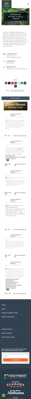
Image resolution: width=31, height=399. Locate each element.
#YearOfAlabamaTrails (12, 282)
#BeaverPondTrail (11, 283)
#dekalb (8, 158)
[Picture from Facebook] (10, 222)
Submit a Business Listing (10, 313)
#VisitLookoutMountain (12, 157)
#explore (13, 158)
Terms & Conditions (8, 317)
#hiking (19, 285)
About (4, 305)
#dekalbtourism (10, 281)
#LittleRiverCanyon (11, 285)
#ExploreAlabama (11, 288)
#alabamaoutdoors (11, 286)
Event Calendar (7, 333)
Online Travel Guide (8, 337)
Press (3, 309)
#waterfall (22, 157)
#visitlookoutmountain (12, 279)
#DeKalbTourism (10, 155)
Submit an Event (7, 329)
